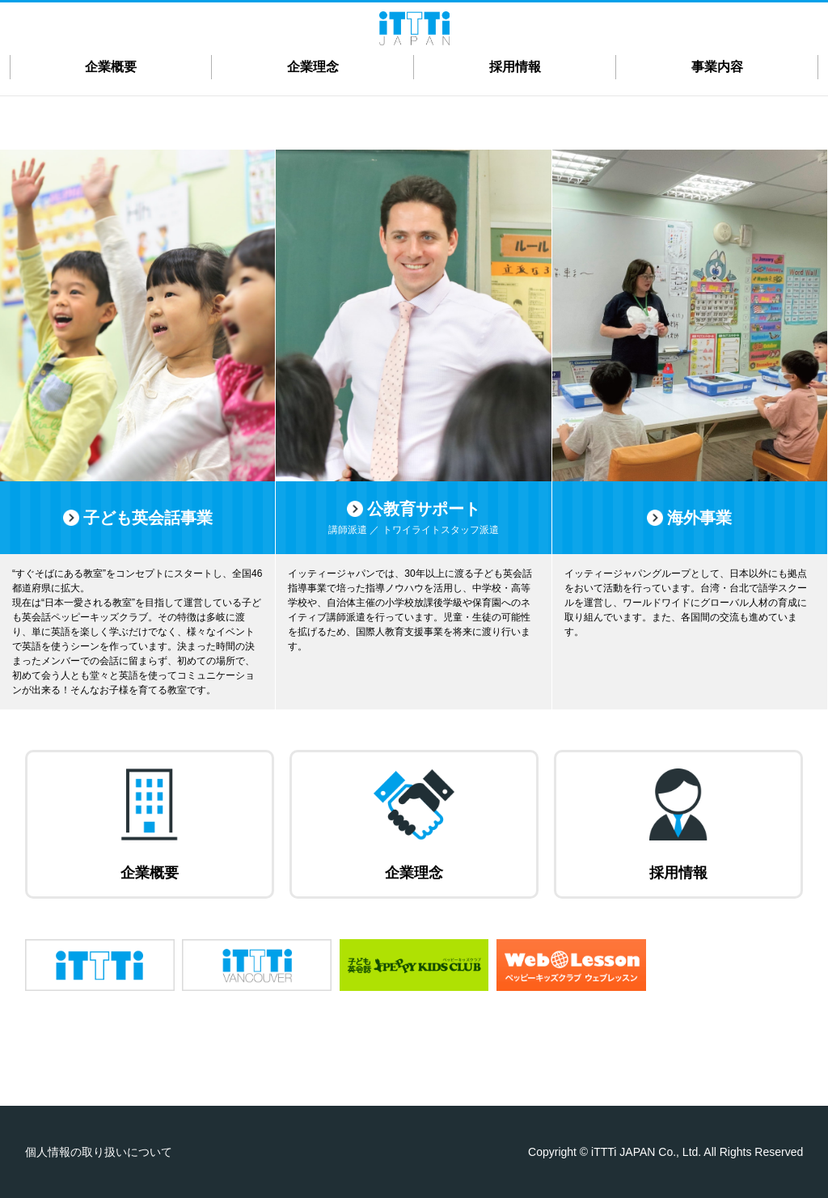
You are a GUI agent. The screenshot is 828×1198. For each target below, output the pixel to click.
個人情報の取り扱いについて (98, 1152)
